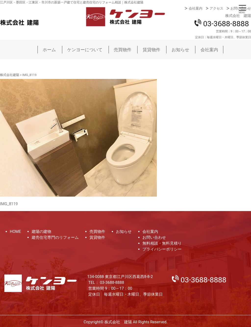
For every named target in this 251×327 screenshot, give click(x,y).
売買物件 (122, 49)
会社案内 (195, 8)
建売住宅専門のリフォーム (55, 237)
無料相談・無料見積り (162, 243)
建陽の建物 (41, 231)
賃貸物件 (151, 49)
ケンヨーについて (84, 49)
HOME (15, 231)
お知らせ (180, 49)
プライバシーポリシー (162, 249)
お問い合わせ (240, 8)
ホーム (49, 49)
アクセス (216, 8)
